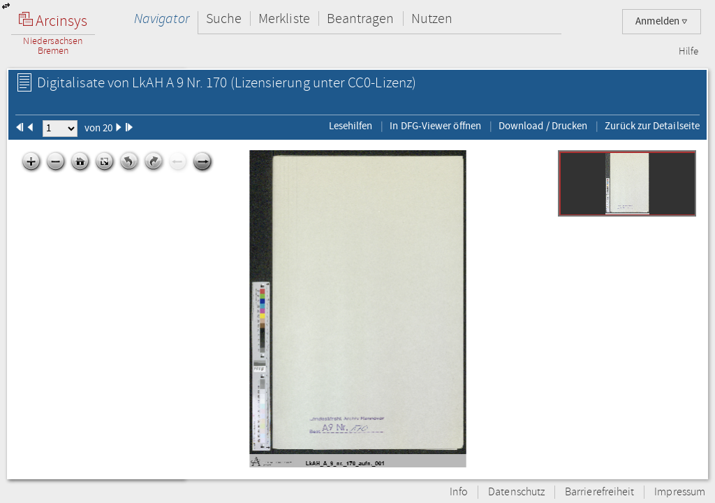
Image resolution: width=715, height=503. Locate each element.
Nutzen (431, 18)
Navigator (161, 18)
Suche (224, 18)
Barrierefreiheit (599, 492)
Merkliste (284, 18)
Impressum (679, 492)
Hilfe (688, 51)
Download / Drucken (543, 126)
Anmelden (661, 21)
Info (459, 492)
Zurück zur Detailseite (652, 126)
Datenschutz (516, 492)
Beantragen (361, 18)
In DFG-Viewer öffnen (435, 126)
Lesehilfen (351, 126)
